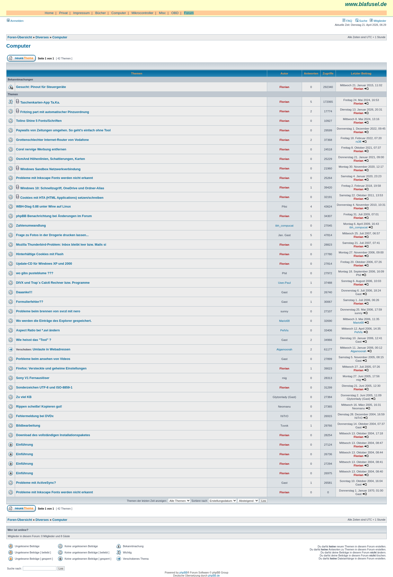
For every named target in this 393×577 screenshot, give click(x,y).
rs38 (358, 141)
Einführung (24, 444)
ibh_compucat (284, 225)
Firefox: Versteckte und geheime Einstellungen (51, 368)
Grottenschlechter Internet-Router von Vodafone (52, 140)
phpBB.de (214, 575)
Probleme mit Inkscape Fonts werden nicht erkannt (54, 178)
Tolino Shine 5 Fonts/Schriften (39, 121)
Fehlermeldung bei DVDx (35, 416)
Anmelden (15, 20)
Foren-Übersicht (20, 37)
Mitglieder (378, 20)
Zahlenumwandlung (31, 225)
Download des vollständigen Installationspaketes (53, 435)
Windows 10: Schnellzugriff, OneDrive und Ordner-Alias (62, 188)
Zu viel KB (24, 397)
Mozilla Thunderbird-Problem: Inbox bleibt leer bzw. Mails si (61, 244)
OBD (174, 13)
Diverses (42, 37)
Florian (284, 86)
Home (49, 13)
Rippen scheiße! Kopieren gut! (39, 406)
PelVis (284, 330)
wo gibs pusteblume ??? (34, 273)
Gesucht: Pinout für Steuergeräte (41, 87)
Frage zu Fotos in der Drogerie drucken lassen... (52, 235)
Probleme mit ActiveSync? (36, 483)
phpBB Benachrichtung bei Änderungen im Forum (54, 216)
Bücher (100, 13)
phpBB (183, 572)
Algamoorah (284, 349)
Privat (63, 13)
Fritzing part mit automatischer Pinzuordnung (54, 112)
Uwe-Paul (284, 282)
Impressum (81, 13)
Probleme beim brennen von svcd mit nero (48, 311)
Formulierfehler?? (29, 302)
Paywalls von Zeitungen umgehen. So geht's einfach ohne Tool (63, 130)
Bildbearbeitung (28, 425)
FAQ (347, 20)
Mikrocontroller (142, 13)
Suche (361, 20)
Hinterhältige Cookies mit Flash (39, 254)
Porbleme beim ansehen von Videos (43, 359)
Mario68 (284, 320)
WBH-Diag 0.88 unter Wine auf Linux (43, 206)
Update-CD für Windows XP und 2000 (44, 263)
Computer (118, 13)
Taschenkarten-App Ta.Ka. (40, 102)
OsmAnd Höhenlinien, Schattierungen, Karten (50, 159)
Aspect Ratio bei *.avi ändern (38, 330)
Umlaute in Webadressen (51, 349)
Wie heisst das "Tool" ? (33, 340)
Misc (162, 13)
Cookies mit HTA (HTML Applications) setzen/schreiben (62, 198)
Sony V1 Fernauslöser (32, 378)
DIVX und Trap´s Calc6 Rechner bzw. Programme (53, 282)
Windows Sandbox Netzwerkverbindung (50, 169)
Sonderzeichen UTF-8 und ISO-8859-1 (44, 387)
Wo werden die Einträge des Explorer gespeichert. (54, 321)
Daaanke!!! (24, 292)
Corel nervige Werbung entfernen (41, 149)
